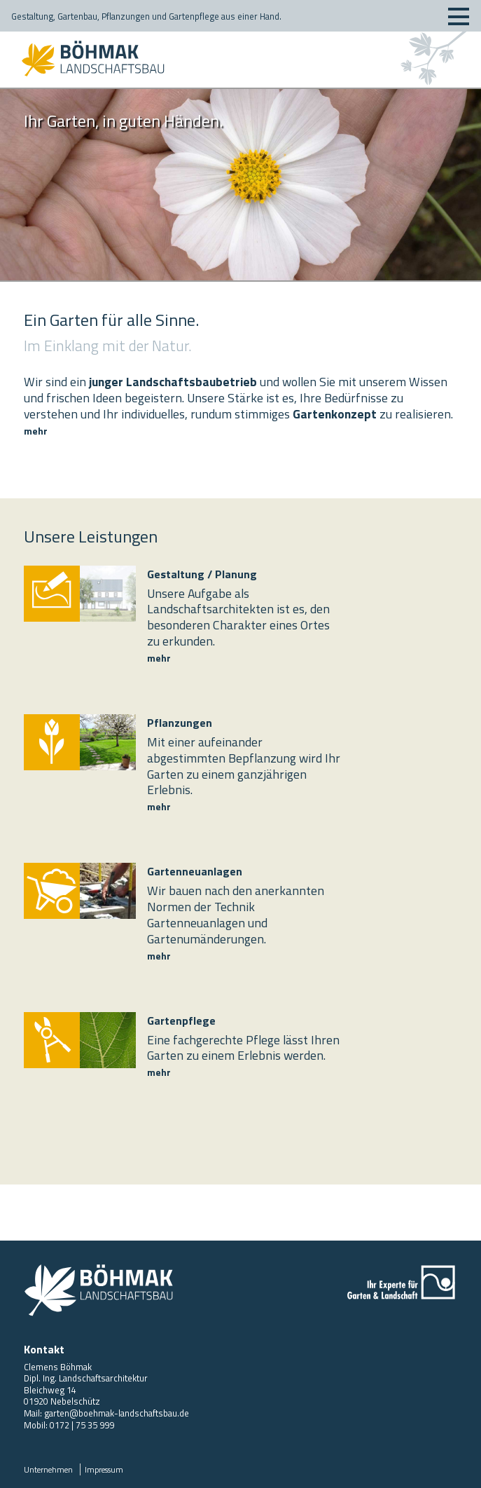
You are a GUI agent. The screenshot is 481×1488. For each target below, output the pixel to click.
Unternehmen (48, 1469)
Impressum (104, 1469)
